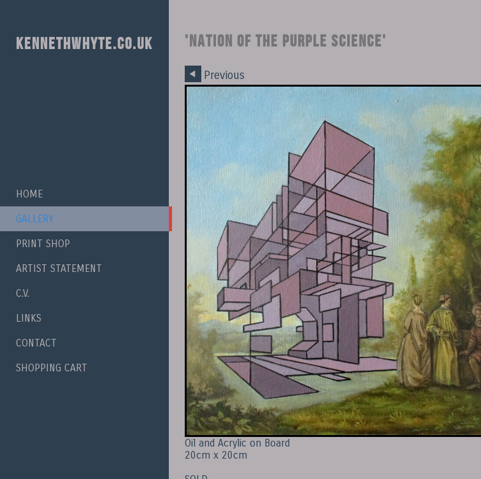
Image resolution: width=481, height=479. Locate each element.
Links (28, 318)
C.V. (22, 293)
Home (29, 194)
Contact (36, 343)
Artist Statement (59, 268)
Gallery (35, 219)
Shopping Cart (51, 368)
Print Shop (43, 244)
